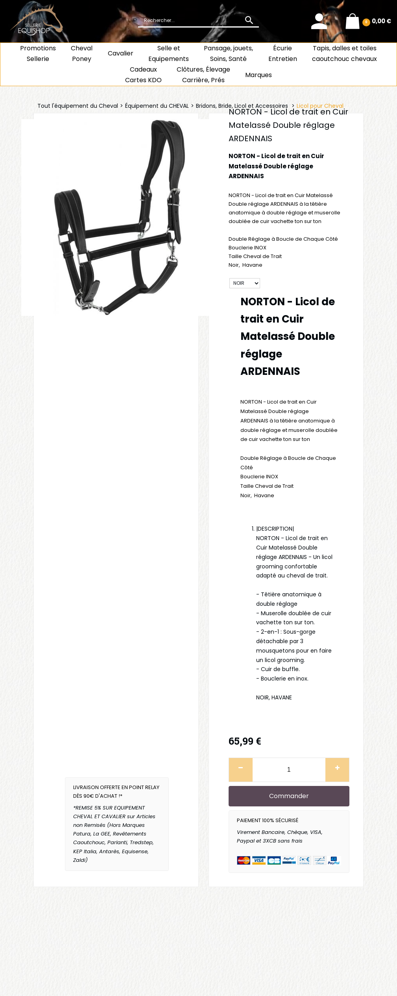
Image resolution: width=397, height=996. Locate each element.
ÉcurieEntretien (282, 53)
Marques (258, 74)
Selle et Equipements (168, 53)
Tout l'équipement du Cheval (77, 106)
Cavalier (120, 53)
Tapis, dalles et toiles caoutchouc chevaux (344, 53)
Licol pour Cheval (320, 106)
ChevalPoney (81, 53)
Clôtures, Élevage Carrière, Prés (203, 75)
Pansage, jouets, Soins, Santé (228, 53)
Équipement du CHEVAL (157, 106)
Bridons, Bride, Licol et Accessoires (243, 106)
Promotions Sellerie (38, 53)
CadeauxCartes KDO (143, 75)
